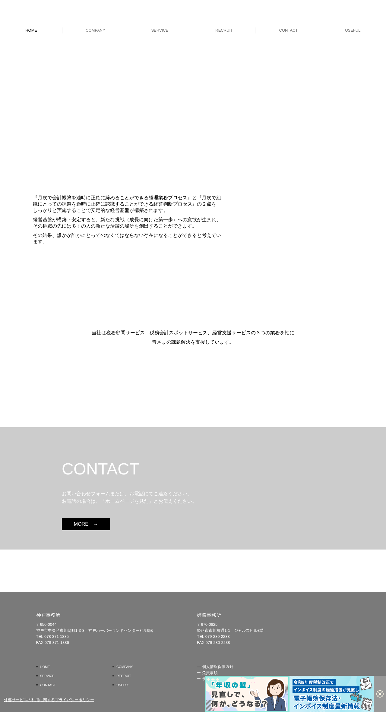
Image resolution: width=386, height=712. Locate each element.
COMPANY (95, 30)
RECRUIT (224, 30)
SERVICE (159, 30)
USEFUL (352, 30)
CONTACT (288, 30)
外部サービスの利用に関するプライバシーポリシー (49, 700)
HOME (31, 30)
